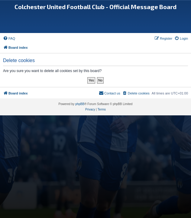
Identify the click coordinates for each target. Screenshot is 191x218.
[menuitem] (9, 38)
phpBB (79, 104)
